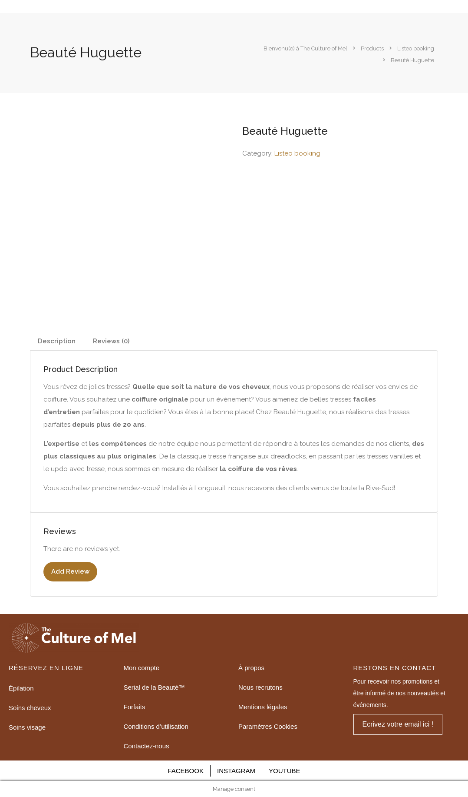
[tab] (56, 341)
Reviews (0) (111, 341)
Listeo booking (297, 153)
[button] (398, 724)
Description (57, 341)
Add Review (70, 571)
